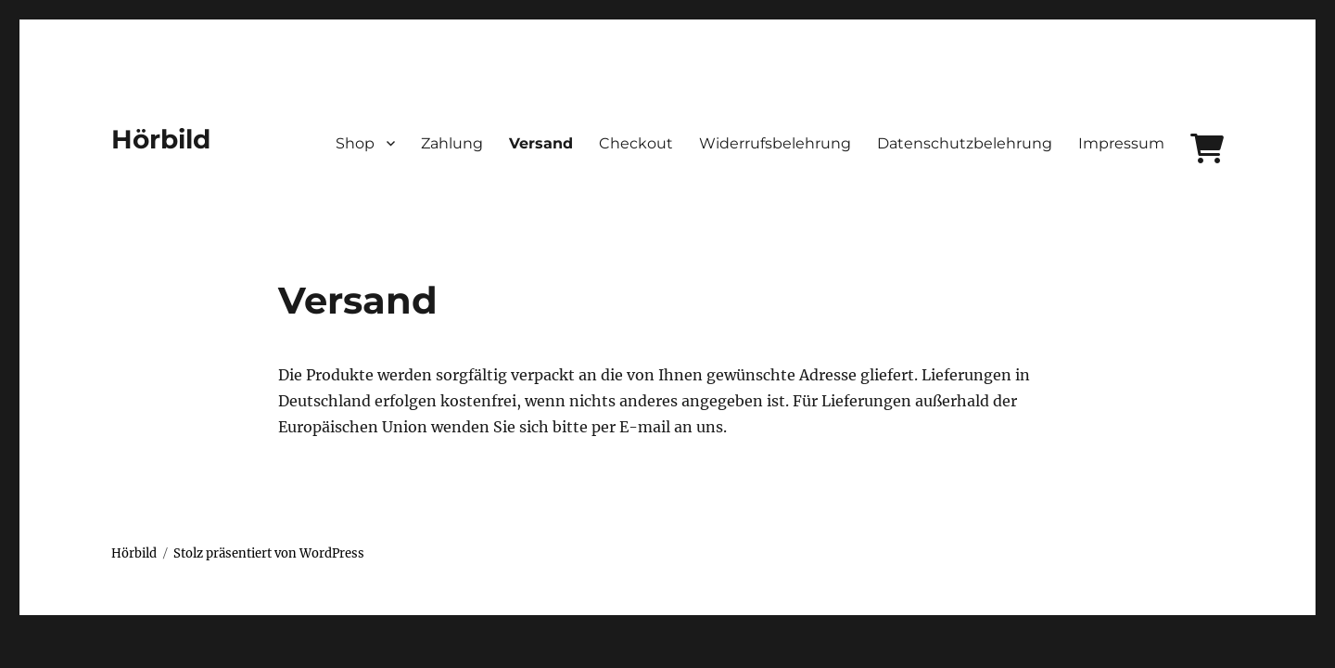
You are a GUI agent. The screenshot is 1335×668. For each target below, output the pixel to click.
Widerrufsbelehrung (775, 143)
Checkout (636, 143)
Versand (541, 143)
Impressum (1121, 143)
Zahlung (452, 143)
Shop (355, 143)
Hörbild (160, 139)
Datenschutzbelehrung (964, 143)
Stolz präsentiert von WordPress (268, 553)
